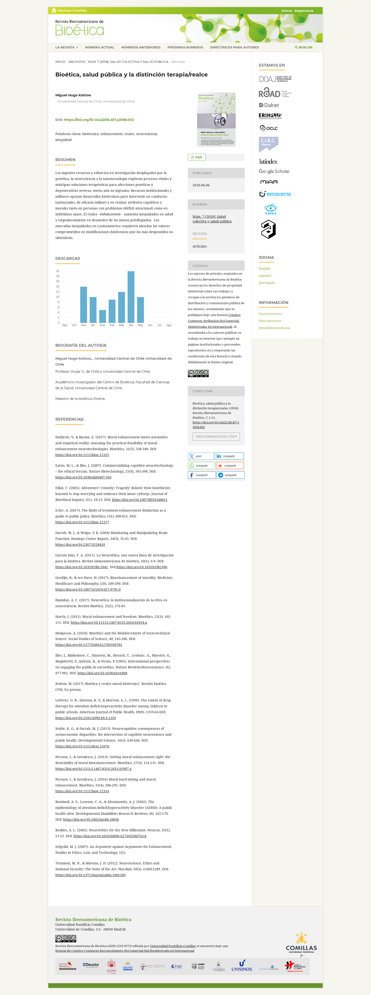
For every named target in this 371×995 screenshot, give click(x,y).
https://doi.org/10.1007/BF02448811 (140, 499)
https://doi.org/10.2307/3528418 (80, 544)
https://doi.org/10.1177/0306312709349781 (88, 644)
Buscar (304, 47)
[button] (201, 456)
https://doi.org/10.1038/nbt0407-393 (83, 477)
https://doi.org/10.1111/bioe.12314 (82, 791)
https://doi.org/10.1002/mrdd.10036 (91, 819)
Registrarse (304, 11)
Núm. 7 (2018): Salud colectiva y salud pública (128, 62)
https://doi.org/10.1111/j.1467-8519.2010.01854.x (109, 622)
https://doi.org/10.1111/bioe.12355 (82, 455)
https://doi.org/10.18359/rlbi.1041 (81, 567)
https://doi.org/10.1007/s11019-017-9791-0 (88, 589)
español (265, 275)
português (267, 282)
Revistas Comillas (72, 10)
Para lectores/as (270, 314)
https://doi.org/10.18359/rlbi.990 (142, 567)
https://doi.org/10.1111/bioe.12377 (82, 522)
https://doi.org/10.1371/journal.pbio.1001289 (90, 875)
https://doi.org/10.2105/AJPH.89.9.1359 (85, 718)
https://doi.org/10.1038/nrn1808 (102, 673)
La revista (65, 47)
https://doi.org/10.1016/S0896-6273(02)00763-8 (110, 836)
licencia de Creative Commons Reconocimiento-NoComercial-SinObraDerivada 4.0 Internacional (124, 951)
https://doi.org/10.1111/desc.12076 (82, 746)
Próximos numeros (185, 47)
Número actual (99, 47)
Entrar (287, 11)
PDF (198, 157)
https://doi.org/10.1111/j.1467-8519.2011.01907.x (93, 768)
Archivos (77, 62)
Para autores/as (270, 321)
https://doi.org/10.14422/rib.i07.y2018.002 (99, 120)
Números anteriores (140, 47)
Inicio (60, 62)
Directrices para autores (234, 47)
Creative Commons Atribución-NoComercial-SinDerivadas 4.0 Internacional (214, 321)
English (264, 268)
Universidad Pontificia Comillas (173, 946)
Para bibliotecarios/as (274, 328)
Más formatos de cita (215, 436)
